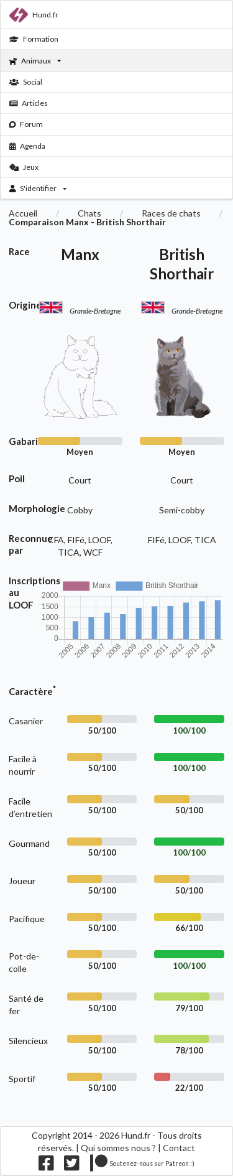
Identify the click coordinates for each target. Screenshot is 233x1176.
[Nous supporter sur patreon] (142, 1165)
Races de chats (171, 213)
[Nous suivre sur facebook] (46, 1165)
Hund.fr (33, 15)
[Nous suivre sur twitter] (72, 1165)
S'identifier (38, 188)
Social (25, 81)
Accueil (23, 213)
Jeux (24, 167)
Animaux (35, 60)
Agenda (27, 146)
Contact (179, 1147)
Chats (89, 213)
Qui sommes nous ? (118, 1147)
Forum (26, 124)
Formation (33, 39)
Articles (28, 103)
